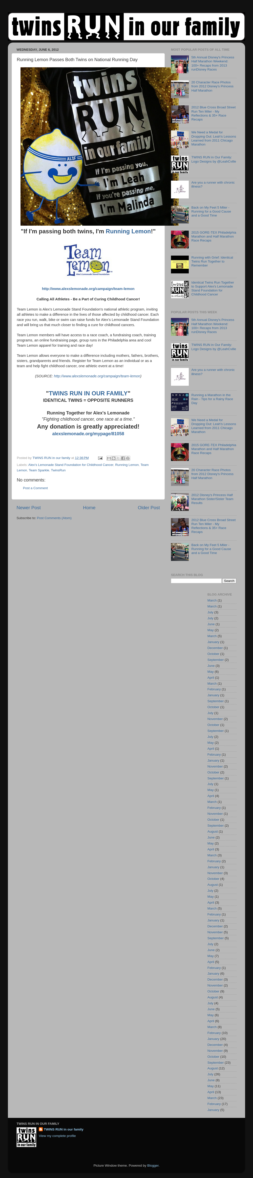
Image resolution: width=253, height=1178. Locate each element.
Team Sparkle (39, 470)
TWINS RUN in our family (64, 1129)
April (211, 677)
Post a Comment (35, 488)
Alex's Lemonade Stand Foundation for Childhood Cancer (70, 465)
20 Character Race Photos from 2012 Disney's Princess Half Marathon (212, 86)
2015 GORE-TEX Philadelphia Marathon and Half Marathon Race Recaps (213, 236)
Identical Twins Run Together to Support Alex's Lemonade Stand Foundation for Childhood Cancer (212, 288)
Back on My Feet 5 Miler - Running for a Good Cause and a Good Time (211, 211)
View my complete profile (57, 1136)
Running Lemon (128, 231)
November (215, 719)
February (214, 689)
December (215, 648)
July (210, 612)
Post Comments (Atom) (54, 518)
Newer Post (29, 507)
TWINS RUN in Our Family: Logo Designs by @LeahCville (213, 159)
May (211, 630)
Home (89, 507)
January (213, 642)
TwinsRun (58, 470)
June (211, 624)
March (212, 600)
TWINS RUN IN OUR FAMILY (88, 393)
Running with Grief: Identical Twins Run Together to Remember (212, 261)
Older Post (149, 507)
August (213, 831)
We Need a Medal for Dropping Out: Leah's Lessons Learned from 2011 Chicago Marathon (213, 138)
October (213, 654)
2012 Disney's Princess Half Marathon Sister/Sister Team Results (212, 499)
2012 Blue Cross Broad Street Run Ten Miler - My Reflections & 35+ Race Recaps (213, 113)
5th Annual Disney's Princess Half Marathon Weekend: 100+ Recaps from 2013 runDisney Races (212, 63)
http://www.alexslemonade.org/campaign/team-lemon (88, 289)
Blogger (153, 1165)
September (216, 660)
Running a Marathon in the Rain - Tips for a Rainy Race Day (212, 399)
